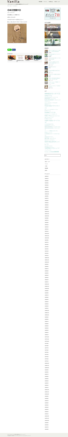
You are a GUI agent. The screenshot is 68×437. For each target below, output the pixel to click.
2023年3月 (46, 204)
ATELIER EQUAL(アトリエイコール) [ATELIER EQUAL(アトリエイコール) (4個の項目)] (51, 97)
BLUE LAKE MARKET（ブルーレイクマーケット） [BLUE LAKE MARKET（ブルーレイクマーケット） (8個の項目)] (53, 100)
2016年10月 (47, 367)
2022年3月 (46, 226)
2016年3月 (46, 383)
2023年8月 (46, 196)
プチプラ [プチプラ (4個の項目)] (49, 150)
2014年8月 (46, 424)
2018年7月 (46, 321)
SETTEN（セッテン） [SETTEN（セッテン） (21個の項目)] (50, 138)
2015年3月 (46, 409)
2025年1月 (46, 178)
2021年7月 (46, 242)
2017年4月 (46, 354)
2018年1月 (46, 334)
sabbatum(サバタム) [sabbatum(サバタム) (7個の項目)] (49, 136)
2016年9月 (46, 369)
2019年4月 (46, 301)
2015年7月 (46, 400)
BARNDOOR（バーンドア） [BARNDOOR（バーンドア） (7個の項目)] (50, 98)
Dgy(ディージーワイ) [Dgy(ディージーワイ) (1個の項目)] (47, 109)
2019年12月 (47, 284)
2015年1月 (46, 413)
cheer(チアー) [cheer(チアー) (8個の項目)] (47, 104)
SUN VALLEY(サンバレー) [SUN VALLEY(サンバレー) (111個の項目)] (52, 143)
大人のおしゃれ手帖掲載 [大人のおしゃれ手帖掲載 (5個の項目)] (49, 151)
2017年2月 (46, 358)
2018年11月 (47, 312)
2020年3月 (46, 277)
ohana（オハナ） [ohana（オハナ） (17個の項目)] (53, 130)
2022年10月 (47, 215)
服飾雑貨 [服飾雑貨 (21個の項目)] (56, 151)
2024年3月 (46, 187)
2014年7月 (46, 427)
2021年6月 (46, 244)
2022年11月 (47, 213)
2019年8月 (46, 292)
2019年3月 (46, 303)
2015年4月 (46, 407)
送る (9, 49)
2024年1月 (46, 189)
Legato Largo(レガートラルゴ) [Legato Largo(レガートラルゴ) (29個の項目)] (52, 121)
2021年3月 (46, 251)
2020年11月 (47, 259)
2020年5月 (46, 273)
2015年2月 (46, 411)
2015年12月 (47, 389)
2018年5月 (46, 325)
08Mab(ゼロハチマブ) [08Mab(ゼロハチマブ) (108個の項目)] (52, 94)
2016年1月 (46, 387)
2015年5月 (46, 405)
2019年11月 (47, 286)
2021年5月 (46, 246)
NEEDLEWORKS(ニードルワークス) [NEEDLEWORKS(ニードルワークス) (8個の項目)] (52, 126)
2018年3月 (46, 330)
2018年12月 (47, 310)
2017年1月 (46, 361)
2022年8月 (46, 218)
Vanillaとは (51, 1)
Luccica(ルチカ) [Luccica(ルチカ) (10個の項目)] (49, 124)
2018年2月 (46, 332)
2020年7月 (46, 268)
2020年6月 (46, 270)
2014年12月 (47, 416)
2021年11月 (47, 235)
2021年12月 (47, 233)
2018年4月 (46, 328)
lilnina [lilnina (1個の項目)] (45, 124)
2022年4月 (46, 224)
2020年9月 (46, 264)
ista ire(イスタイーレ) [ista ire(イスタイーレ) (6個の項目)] (55, 115)
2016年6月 (46, 376)
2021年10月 (47, 237)
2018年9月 (46, 317)
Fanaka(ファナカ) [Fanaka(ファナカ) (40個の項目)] (50, 112)
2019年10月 (47, 288)
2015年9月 (46, 396)
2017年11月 (47, 339)
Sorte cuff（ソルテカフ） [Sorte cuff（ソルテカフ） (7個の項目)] (50, 139)
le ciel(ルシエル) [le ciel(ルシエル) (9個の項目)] (48, 118)
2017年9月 (46, 343)
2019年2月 (46, 306)
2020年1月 (46, 281)
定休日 (46, 170)
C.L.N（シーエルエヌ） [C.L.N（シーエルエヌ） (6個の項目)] (53, 102)
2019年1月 (46, 308)
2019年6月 (46, 297)
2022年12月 (47, 211)
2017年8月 (46, 345)
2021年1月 (46, 255)
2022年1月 (46, 231)
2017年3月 (46, 356)
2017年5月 (46, 352)
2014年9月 (46, 422)
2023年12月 (47, 191)
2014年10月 (47, 420)
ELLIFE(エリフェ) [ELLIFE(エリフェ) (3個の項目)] (48, 110)
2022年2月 (46, 229)
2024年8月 (46, 180)
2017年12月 (47, 336)
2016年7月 (46, 374)
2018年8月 (46, 319)
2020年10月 (47, 262)
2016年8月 (46, 372)
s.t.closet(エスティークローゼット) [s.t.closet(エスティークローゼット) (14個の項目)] (52, 134)
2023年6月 (46, 200)
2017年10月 (47, 341)
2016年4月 (46, 380)
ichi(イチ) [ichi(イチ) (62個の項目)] (48, 116)
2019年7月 (46, 295)
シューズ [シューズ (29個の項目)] (56, 148)
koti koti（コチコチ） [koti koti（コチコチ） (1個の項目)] (51, 117)
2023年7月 (46, 198)
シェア (14, 49)
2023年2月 (46, 207)
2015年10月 (47, 394)
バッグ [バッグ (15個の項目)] (46, 150)
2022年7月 (46, 220)
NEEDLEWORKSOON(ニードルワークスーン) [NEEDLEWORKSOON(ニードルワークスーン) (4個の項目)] (52, 129)
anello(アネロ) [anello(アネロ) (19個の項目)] (48, 95)
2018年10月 (47, 314)
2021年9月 (46, 240)
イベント (45, 1)
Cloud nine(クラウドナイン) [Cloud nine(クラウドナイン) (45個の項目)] (52, 107)
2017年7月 (46, 347)
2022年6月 (46, 222)
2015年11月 (47, 391)
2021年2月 (46, 253)
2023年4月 (46, 202)
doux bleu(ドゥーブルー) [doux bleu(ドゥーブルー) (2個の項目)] (54, 109)
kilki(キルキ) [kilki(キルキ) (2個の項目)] (46, 117)
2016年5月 (46, 378)
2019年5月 (46, 299)
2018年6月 (46, 323)
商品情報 (40, 1)
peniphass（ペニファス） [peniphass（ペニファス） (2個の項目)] (48, 132)
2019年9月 (46, 290)
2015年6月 (46, 402)
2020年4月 (46, 275)
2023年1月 (46, 209)
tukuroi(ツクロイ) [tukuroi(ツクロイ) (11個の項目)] (48, 146)
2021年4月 (46, 248)
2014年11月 (47, 418)
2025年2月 (46, 176)
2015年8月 (46, 398)
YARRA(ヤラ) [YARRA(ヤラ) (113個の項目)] (49, 148)
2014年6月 (46, 429)
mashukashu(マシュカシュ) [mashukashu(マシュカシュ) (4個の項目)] (49, 125)
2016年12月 (47, 363)
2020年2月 (46, 279)
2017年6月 (46, 350)
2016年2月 (46, 385)
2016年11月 (47, 365)
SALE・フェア (57, 1)
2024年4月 (46, 185)
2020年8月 (46, 266)
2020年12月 (47, 257)
